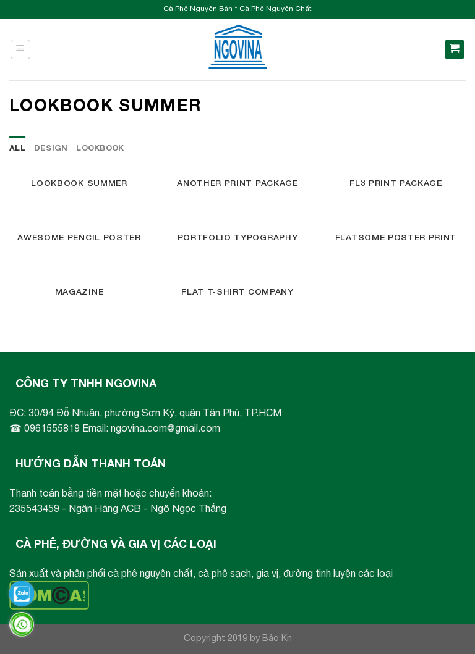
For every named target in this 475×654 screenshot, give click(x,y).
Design (51, 148)
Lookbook (100, 148)
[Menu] (21, 49)
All (17, 148)
